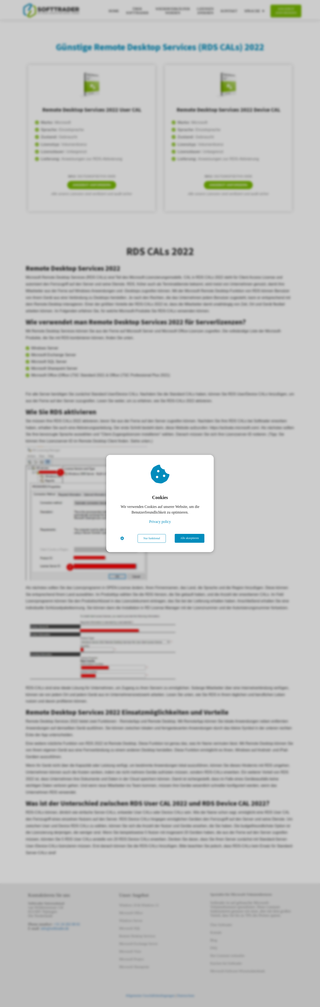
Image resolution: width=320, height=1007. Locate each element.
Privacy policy (160, 522)
